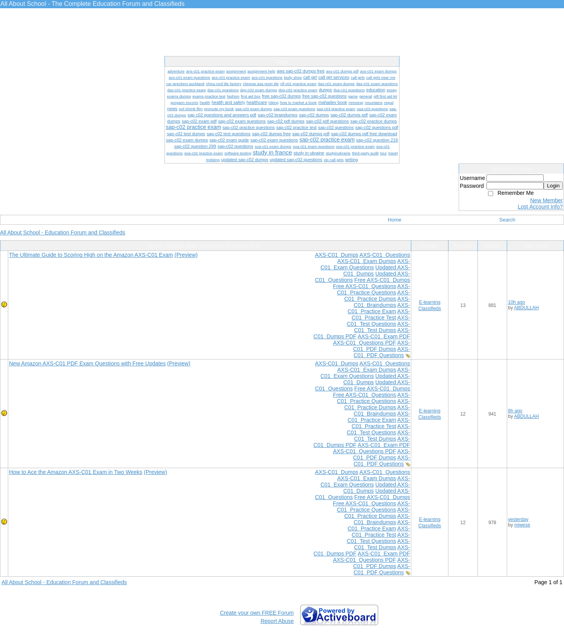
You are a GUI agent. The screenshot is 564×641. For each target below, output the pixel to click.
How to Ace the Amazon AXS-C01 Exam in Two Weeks (75, 472)
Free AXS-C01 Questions (364, 286)
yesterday (518, 519)
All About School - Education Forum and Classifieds (62, 232)
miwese (522, 525)
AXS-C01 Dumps (336, 255)
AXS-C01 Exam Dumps (366, 261)
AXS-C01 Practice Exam (378, 308)
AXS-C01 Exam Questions (365, 264)
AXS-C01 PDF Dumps (381, 346)
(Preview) (186, 255)
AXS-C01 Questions (385, 255)
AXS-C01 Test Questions (378, 320)
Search (507, 220)
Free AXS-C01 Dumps (382, 280)
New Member (546, 200)
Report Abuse (277, 621)
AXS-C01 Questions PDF (364, 343)
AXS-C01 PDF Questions (382, 352)
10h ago (516, 302)
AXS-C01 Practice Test (381, 314)
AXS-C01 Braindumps (382, 302)
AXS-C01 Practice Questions (373, 289)
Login (553, 186)
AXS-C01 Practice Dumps (377, 295)
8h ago (515, 411)
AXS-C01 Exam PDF (384, 336)
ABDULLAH (526, 308)
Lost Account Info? (540, 206)
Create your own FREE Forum (257, 613)
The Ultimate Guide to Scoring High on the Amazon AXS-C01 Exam (91, 255)
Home (394, 220)
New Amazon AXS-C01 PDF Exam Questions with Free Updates (87, 363)
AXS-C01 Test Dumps (382, 327)
